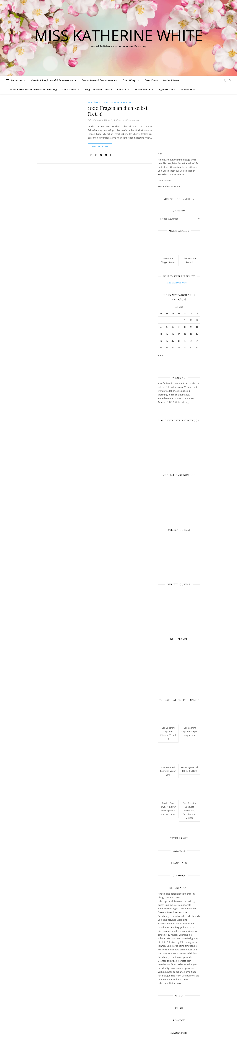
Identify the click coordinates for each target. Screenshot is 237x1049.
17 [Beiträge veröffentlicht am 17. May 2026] (197, 333)
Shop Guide (69, 89)
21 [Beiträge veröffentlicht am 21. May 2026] (179, 340)
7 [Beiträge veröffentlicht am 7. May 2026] (179, 326)
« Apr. (161, 355)
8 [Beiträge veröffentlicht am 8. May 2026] (185, 326)
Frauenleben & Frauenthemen (99, 80)
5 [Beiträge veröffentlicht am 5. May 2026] (167, 326)
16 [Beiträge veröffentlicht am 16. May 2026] (191, 333)
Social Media (142, 89)
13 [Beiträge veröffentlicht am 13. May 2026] (173, 333)
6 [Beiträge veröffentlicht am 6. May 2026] (173, 326)
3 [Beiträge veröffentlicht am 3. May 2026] (197, 319)
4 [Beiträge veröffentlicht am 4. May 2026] (161, 326)
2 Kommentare (131, 120)
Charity (121, 89)
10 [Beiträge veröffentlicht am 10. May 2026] (197, 326)
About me (16, 80)
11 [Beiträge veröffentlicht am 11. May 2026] (160, 333)
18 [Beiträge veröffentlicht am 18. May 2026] (160, 340)
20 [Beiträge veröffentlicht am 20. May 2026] (173, 340)
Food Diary (129, 80)
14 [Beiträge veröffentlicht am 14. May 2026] (179, 333)
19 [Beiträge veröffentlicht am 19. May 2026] (167, 340)
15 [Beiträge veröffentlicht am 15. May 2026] (185, 333)
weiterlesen (100, 146)
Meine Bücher (171, 80)
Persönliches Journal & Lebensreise (52, 80)
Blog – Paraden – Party (98, 89)
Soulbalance (188, 89)
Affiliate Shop (167, 89)
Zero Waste (151, 80)
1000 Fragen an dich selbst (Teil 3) (117, 110)
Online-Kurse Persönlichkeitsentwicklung (32, 89)
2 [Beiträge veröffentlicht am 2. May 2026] (191, 319)
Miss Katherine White (118, 35)
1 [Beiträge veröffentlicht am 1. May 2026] (185, 319)
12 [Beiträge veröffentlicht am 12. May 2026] (167, 333)
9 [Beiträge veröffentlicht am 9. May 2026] (191, 326)
